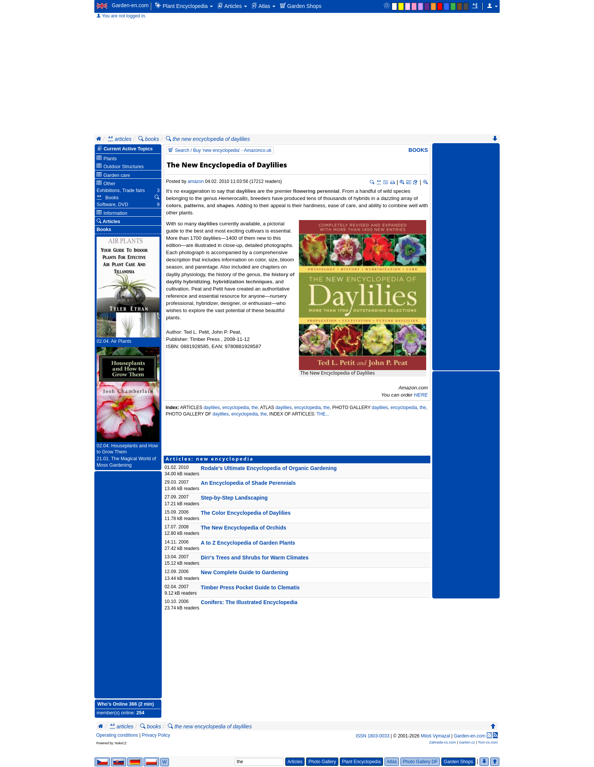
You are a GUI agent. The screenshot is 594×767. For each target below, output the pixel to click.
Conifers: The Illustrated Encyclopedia (249, 602)
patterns (194, 205)
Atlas (263, 6)
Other (106, 183)
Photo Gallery (322, 761)
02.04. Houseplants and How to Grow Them (127, 449)
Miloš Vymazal (435, 736)
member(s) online (115, 712)
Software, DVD (112, 204)
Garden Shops (300, 6)
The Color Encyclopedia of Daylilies (246, 513)
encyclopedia (235, 407)
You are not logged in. (121, 16)
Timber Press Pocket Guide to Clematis (250, 587)
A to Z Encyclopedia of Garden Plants (248, 543)
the (255, 407)
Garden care (113, 175)
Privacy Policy (156, 735)
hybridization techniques (242, 281)
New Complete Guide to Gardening (244, 572)
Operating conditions (117, 735)
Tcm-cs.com (488, 742)
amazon (196, 181)
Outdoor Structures (120, 166)
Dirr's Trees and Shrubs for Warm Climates (254, 558)
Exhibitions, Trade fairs (121, 190)
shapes (225, 205)
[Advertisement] (297, 77)
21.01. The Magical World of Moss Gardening (126, 461)
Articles (232, 6)
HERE (421, 395)
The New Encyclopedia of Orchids (243, 528)
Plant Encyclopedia (184, 6)
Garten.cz (467, 742)
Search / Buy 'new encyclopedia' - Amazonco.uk (219, 150)
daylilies (246, 191)
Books (418, 150)
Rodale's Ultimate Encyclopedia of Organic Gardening (269, 468)
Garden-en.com (130, 5)
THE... (322, 414)
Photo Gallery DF (420, 761)
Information (112, 213)
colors (173, 205)
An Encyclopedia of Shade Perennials (248, 483)
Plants (107, 158)
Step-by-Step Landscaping (234, 498)
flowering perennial (316, 191)
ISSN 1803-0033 (372, 736)
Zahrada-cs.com (442, 742)
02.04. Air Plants (114, 341)
